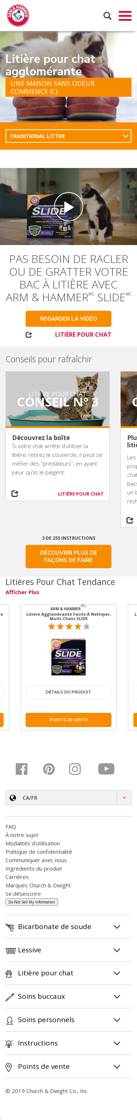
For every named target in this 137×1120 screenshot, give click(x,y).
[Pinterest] (53, 769)
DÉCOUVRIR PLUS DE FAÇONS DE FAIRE (68, 557)
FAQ (10, 826)
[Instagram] (80, 769)
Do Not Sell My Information (31, 902)
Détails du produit (68, 692)
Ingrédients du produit (33, 868)
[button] (68, 798)
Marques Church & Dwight (38, 885)
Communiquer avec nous (36, 860)
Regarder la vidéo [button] (68, 319)
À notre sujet (21, 835)
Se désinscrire (23, 894)
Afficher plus (22, 592)
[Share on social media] (18, 494)
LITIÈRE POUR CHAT (83, 335)
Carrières (17, 877)
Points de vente (68, 720)
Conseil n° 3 (58, 402)
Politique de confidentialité (38, 852)
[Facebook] (27, 769)
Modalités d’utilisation (32, 843)
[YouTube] (107, 769)
